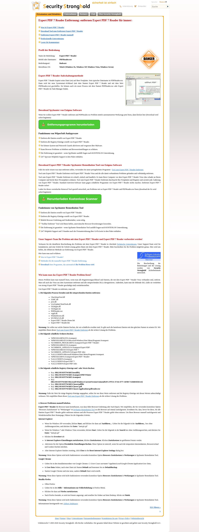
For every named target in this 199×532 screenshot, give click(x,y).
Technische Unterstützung (127, 244)
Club (93, 14)
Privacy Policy (124, 518)
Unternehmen (70, 14)
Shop (69, 518)
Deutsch (163, 2)
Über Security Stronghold (110, 14)
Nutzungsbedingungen (92, 518)
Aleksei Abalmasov (70, 504)
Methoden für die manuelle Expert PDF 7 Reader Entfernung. (64, 261)
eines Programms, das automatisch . (68, 265)
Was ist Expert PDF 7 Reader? (52, 257)
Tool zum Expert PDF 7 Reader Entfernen (127, 170)
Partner (63, 518)
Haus (57, 518)
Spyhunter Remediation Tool (84, 410)
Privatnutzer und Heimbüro (49, 14)
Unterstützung (77, 518)
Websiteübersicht (137, 518)
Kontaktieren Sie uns (110, 518)
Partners (83, 14)
